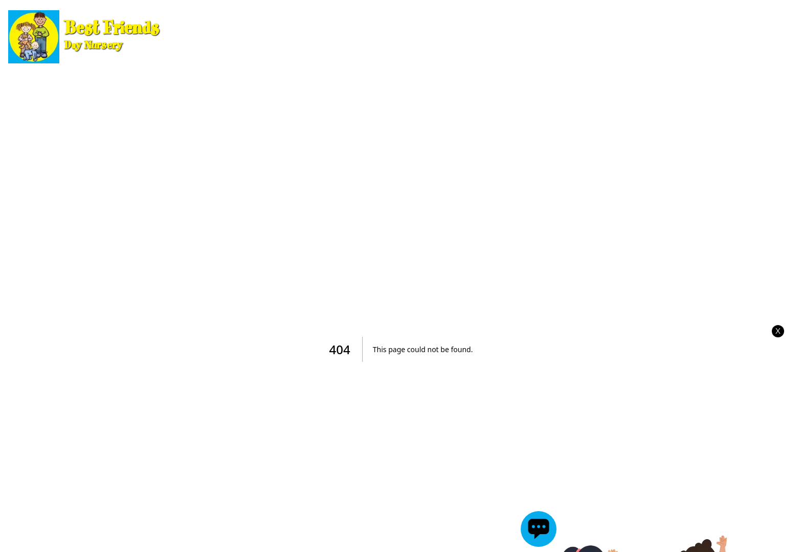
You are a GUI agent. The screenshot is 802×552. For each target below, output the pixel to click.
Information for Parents (392, 37)
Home (219, 37)
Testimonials (658, 37)
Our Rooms (282, 37)
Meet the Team (513, 37)
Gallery (589, 37)
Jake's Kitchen (747, 37)
